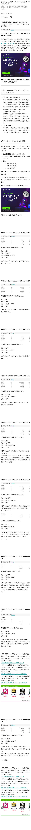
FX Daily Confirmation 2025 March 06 (15, 329)
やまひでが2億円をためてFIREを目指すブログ (14, 3)
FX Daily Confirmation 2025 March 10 (15, 232)
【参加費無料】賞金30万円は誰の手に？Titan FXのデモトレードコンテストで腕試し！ (15, 24)
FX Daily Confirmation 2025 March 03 (15, 479)
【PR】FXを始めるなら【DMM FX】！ (12, 663)
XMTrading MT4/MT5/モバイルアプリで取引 (14, 682)
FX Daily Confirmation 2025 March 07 (15, 281)
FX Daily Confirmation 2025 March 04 (15, 422)
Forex (12, 30)
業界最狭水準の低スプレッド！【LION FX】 (14, 674)
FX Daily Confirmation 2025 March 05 (15, 376)
